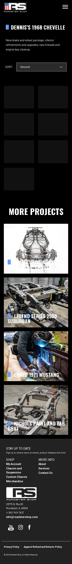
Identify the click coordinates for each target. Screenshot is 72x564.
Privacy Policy (11, 547)
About (42, 464)
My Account (13, 464)
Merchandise (14, 481)
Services (44, 468)
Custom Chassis (16, 476)
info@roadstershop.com (22, 517)
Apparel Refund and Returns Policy (43, 547)
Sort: (9, 67)
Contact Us (45, 472)
